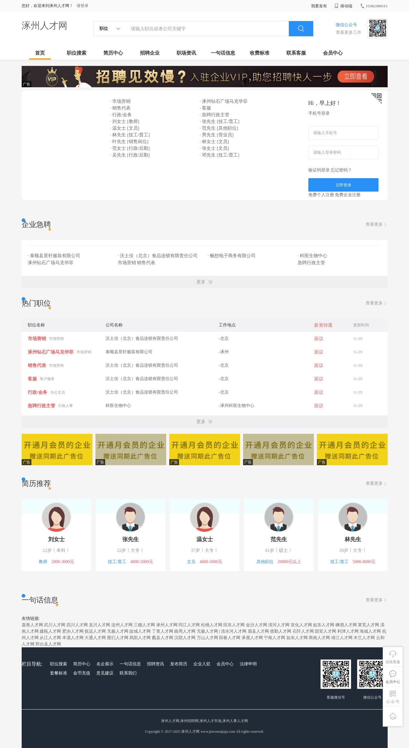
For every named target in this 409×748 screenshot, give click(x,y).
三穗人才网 (144, 625)
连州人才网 (122, 625)
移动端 (343, 6)
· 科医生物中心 (313, 255)
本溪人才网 (73, 637)
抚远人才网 (95, 631)
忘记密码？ (341, 170)
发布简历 (178, 664)
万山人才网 (207, 637)
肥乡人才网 (73, 631)
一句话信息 (223, 53)
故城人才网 (140, 631)
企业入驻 (201, 664)
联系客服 (296, 53)
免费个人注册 (321, 194)
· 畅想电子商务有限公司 (232, 255)
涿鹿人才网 (252, 637)
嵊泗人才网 (346, 625)
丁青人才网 (162, 631)
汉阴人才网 (185, 637)
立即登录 (343, 185)
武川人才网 (54, 625)
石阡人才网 (303, 631)
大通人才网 (95, 637)
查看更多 (377, 224)
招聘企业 (150, 53)
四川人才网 (77, 625)
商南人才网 (319, 637)
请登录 (82, 5)
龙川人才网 (99, 625)
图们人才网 (117, 637)
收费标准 (259, 53)
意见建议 (104, 673)
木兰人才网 (364, 637)
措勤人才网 (280, 631)
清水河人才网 (233, 631)
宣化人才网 (301, 625)
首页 (40, 53)
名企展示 (104, 664)
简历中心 (113, 53)
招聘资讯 (155, 664)
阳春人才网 (229, 637)
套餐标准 (58, 673)
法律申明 (248, 664)
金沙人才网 (256, 625)
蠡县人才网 (162, 637)
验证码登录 (319, 170)
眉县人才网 (258, 631)
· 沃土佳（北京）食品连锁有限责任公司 (158, 255)
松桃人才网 (211, 625)
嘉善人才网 (32, 625)
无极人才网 (117, 631)
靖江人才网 (342, 637)
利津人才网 (348, 631)
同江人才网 (189, 625)
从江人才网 (50, 637)
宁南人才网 (274, 637)
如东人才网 (323, 625)
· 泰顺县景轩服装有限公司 (54, 255)
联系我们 (128, 673)
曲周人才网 (185, 631)
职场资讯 (186, 53)
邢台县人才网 (48, 644)
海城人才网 (370, 631)
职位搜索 (76, 53)
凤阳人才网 (140, 637)
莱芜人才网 (368, 625)
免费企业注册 (348, 194)
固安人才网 (325, 631)
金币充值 (81, 673)
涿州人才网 (44, 25)
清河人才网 (278, 625)
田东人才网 (234, 625)
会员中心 (333, 53)
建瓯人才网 (50, 631)
